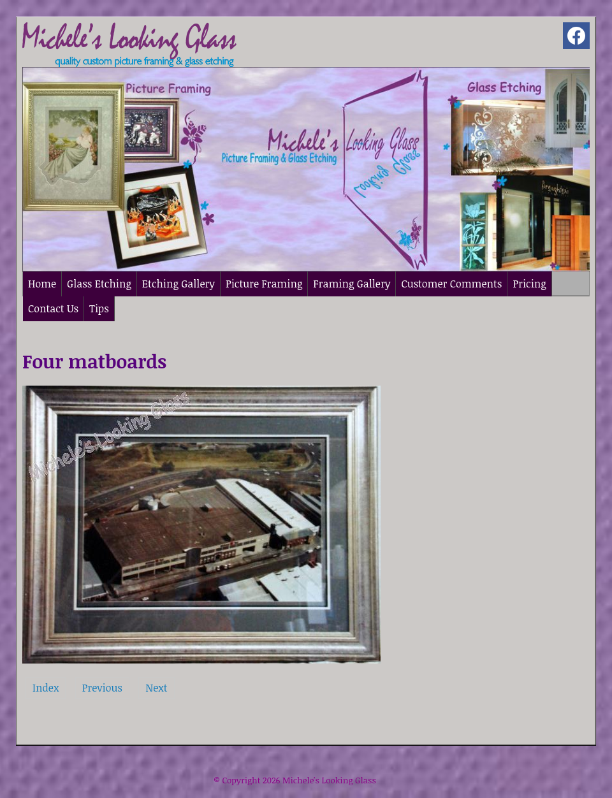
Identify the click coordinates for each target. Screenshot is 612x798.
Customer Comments (451, 284)
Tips (99, 308)
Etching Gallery (178, 284)
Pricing (529, 284)
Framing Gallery (351, 284)
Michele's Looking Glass (329, 780)
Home (42, 284)
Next (156, 688)
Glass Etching (99, 284)
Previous (102, 688)
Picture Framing (264, 284)
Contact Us (53, 308)
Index (46, 688)
